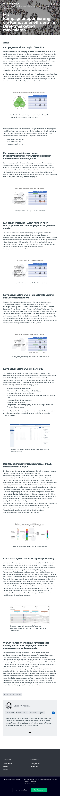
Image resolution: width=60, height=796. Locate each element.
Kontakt (5, 770)
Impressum (34, 767)
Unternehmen (7, 764)
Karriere (5, 767)
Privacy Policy (34, 764)
